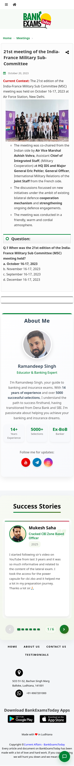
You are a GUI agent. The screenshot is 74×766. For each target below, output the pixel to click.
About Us (32, 647)
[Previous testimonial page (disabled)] (9, 629)
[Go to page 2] (22, 630)
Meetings (23, 38)
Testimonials (37, 655)
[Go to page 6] (38, 630)
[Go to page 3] (26, 630)
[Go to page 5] (34, 630)
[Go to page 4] (30, 630)
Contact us (56, 647)
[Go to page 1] (19, 630)
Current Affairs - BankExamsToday (44, 745)
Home (7, 38)
